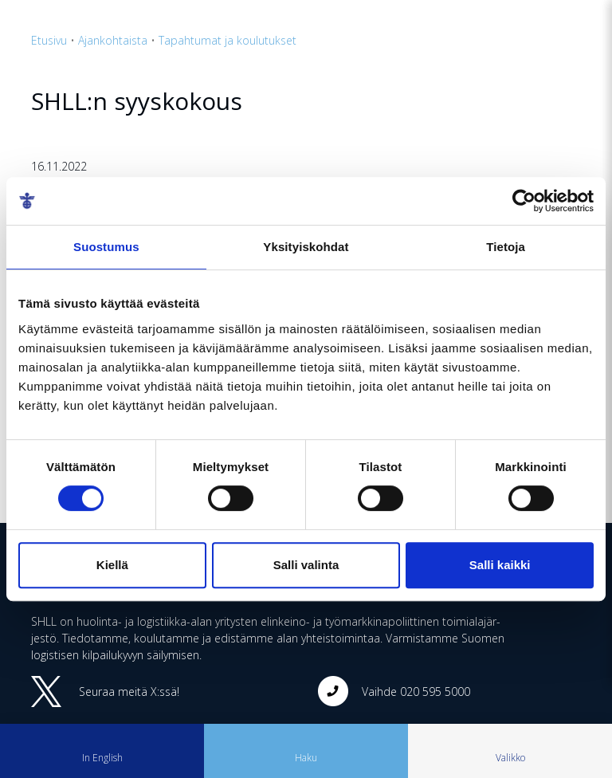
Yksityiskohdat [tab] (305, 246)
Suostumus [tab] (106, 246)
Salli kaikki (500, 565)
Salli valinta (306, 565)
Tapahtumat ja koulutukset (227, 40)
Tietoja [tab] (505, 246)
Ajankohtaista (112, 40)
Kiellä (112, 565)
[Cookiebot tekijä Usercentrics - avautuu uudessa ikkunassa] (524, 201)
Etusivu (49, 40)
